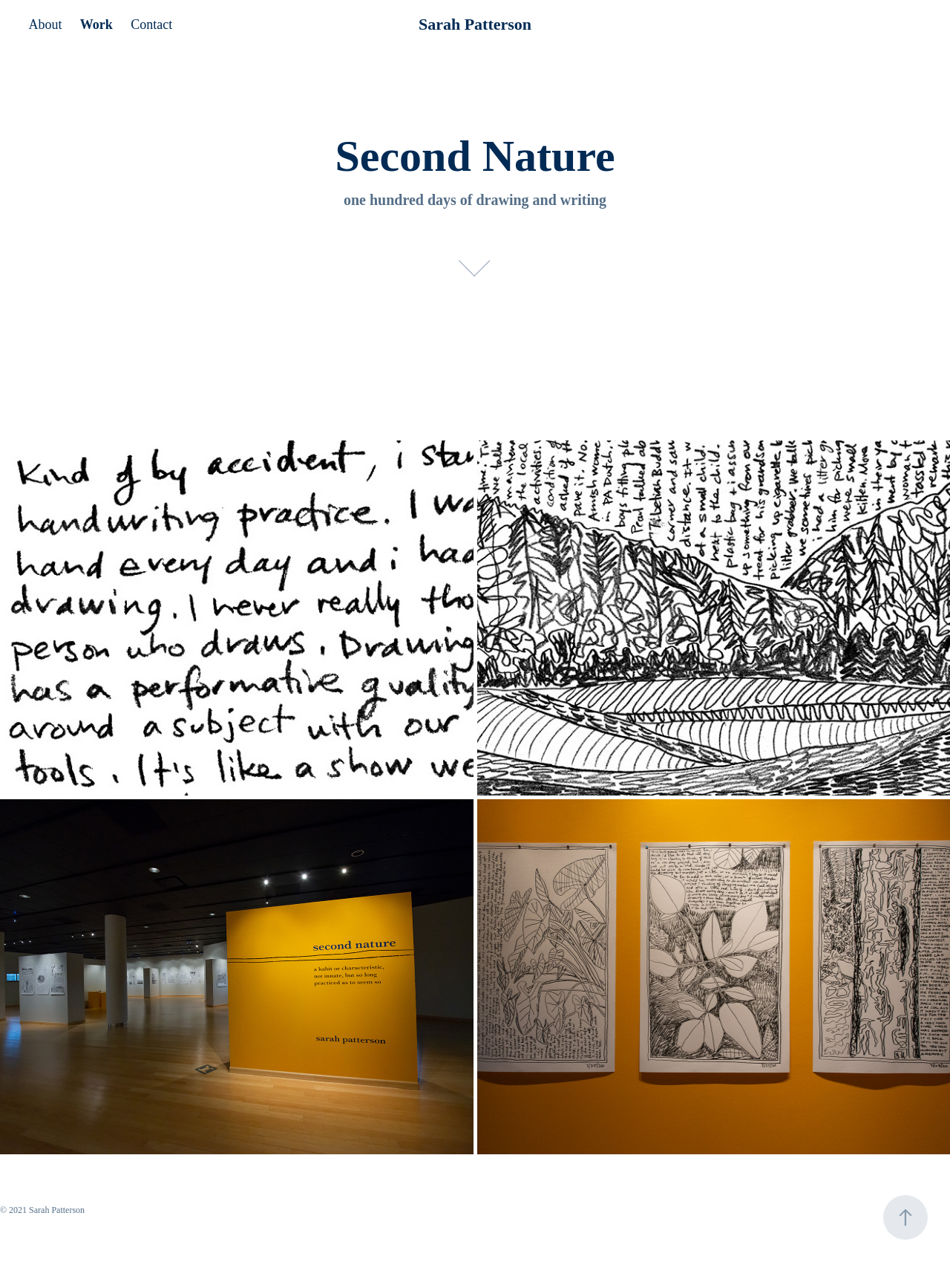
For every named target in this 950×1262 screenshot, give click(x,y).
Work (96, 24)
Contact (151, 24)
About (45, 24)
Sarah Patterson (475, 24)
